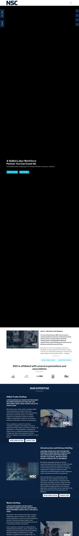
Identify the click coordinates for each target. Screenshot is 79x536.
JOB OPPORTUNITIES (64, 360)
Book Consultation (16, 440)
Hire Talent (24, 173)
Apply (2, 23)
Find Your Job (12, 173)
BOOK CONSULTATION (48, 360)
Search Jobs (30, 440)
